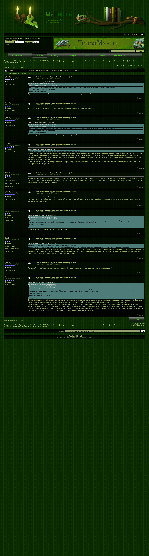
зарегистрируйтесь (11, 40)
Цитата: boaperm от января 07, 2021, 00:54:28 (42, 217)
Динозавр (8, 76)
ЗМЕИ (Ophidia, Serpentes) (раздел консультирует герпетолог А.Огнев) (65, 61)
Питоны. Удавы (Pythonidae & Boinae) (115, 61)
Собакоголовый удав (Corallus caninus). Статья (31, 326)
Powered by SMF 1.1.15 (63, 337)
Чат (132, 56)
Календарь (72, 56)
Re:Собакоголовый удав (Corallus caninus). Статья (56, 77)
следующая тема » (137, 65)
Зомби (7, 172)
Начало (40, 56)
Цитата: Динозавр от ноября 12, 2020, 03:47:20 (43, 219)
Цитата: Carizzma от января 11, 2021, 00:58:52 (41, 82)
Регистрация (119, 56)
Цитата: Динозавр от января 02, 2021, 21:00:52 (42, 83)
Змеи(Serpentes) (96, 61)
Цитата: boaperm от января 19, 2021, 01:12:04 (41, 282)
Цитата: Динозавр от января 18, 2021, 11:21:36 (42, 243)
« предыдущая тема (122, 65)
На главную (17, 56)
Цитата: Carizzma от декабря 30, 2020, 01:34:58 (43, 85)
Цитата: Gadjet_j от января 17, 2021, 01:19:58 (41, 149)
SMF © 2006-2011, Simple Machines (81, 337)
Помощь (55, 56)
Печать (141, 68)
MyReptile (70, 336)
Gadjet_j (8, 103)
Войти (102, 56)
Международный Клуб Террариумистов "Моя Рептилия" (22, 61)
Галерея (86, 56)
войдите (35, 38)
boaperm (8, 210)
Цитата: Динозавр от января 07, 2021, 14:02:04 (42, 215)
